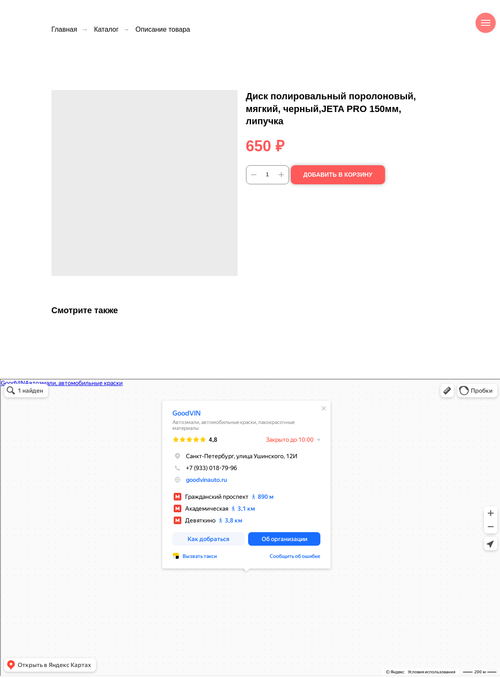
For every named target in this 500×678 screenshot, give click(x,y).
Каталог (106, 29)
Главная (64, 29)
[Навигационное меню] (485, 23)
